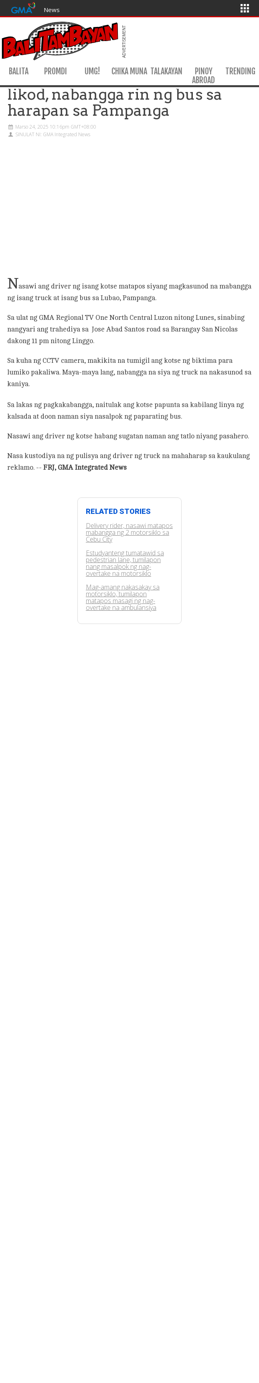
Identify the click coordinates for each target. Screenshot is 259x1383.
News (52, 10)
